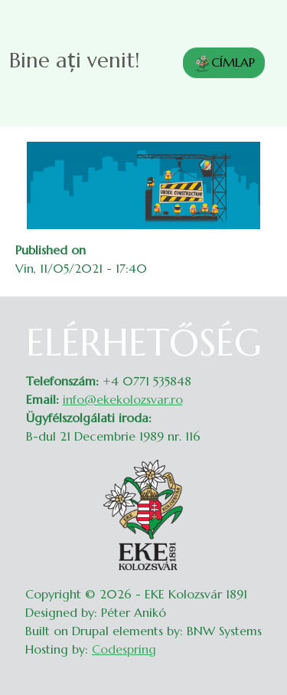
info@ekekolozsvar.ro (123, 399)
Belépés (257, 330)
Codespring (124, 649)
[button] (143, 184)
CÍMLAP (224, 63)
